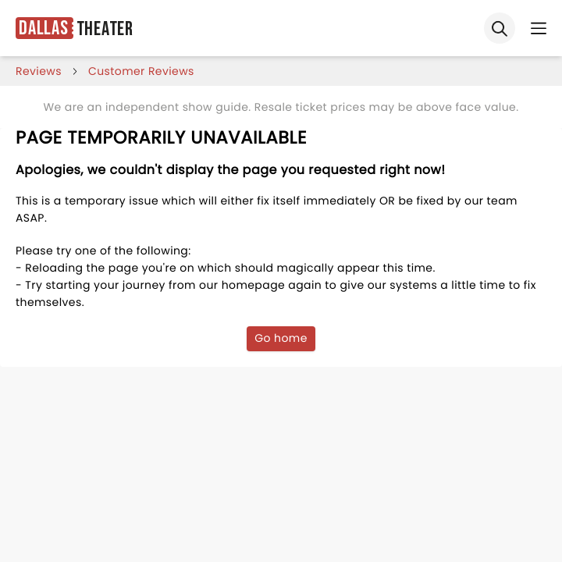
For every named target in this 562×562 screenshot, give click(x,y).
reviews (39, 71)
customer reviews (141, 71)
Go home (281, 338)
